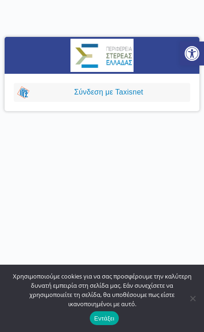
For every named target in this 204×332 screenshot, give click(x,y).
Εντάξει (104, 318)
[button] (192, 53)
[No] (192, 298)
